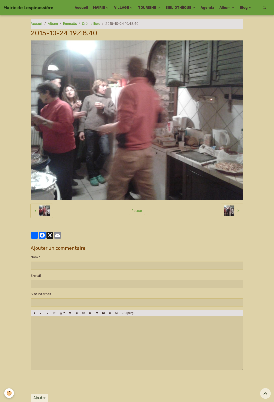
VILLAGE (122, 8)
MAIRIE (99, 8)
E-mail (36, 276)
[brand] (28, 7)
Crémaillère (91, 24)
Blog (244, 8)
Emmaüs (70, 24)
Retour (136, 211)
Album (225, 8)
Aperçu (128, 313)
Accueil (81, 8)
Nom (34, 257)
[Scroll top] (265, 393)
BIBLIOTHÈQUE (178, 8)
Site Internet (41, 294)
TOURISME (147, 8)
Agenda (207, 8)
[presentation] (63, 382)
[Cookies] (9, 393)
